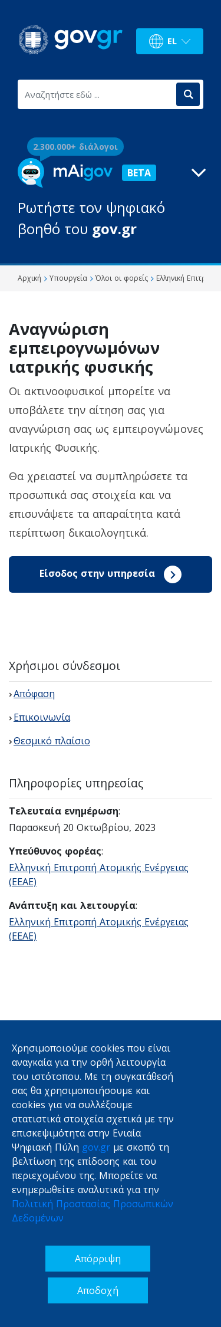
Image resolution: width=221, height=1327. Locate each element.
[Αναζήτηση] (188, 94)
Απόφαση (34, 693)
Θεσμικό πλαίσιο (52, 740)
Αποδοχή (97, 1290)
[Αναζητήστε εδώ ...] (96, 94)
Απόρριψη (98, 1258)
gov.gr (96, 1147)
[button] (110, 198)
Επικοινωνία (42, 717)
